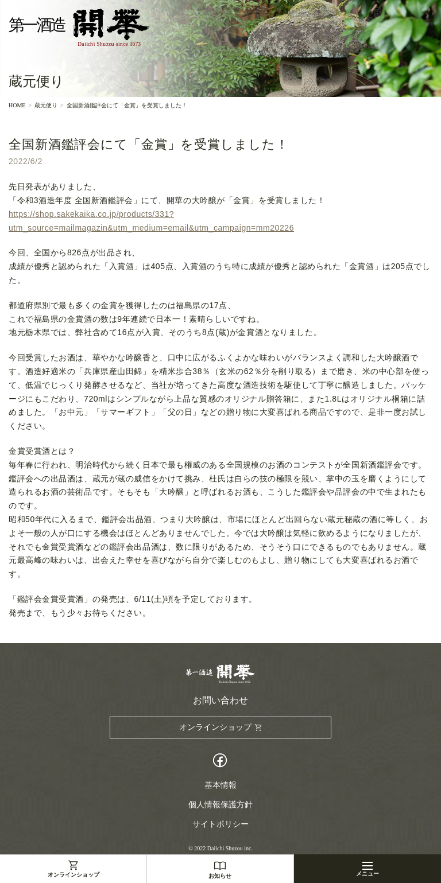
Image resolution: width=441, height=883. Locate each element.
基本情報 (220, 785)
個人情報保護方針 (220, 804)
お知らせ (219, 876)
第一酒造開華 (79, 28)
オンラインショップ (73, 875)
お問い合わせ (220, 700)
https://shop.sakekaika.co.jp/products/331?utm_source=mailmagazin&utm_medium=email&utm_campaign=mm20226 (151, 220)
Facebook (220, 762)
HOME (17, 105)
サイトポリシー (220, 824)
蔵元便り (45, 105)
